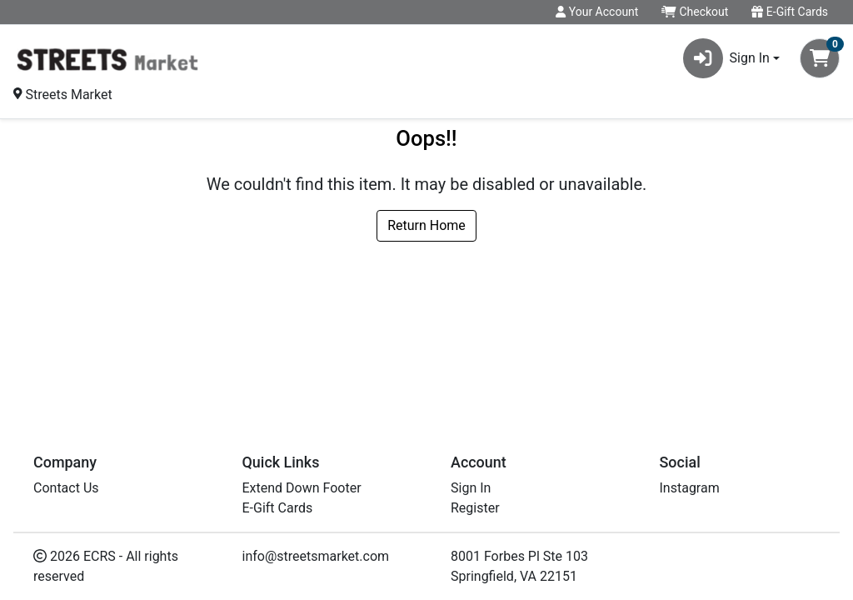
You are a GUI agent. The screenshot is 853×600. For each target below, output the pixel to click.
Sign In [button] (726, 58)
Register (475, 508)
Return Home (426, 225)
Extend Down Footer (302, 488)
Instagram (690, 488)
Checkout (694, 11)
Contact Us (66, 488)
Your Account (597, 11)
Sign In (471, 488)
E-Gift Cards (789, 11)
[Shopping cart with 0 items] (820, 58)
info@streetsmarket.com (316, 556)
